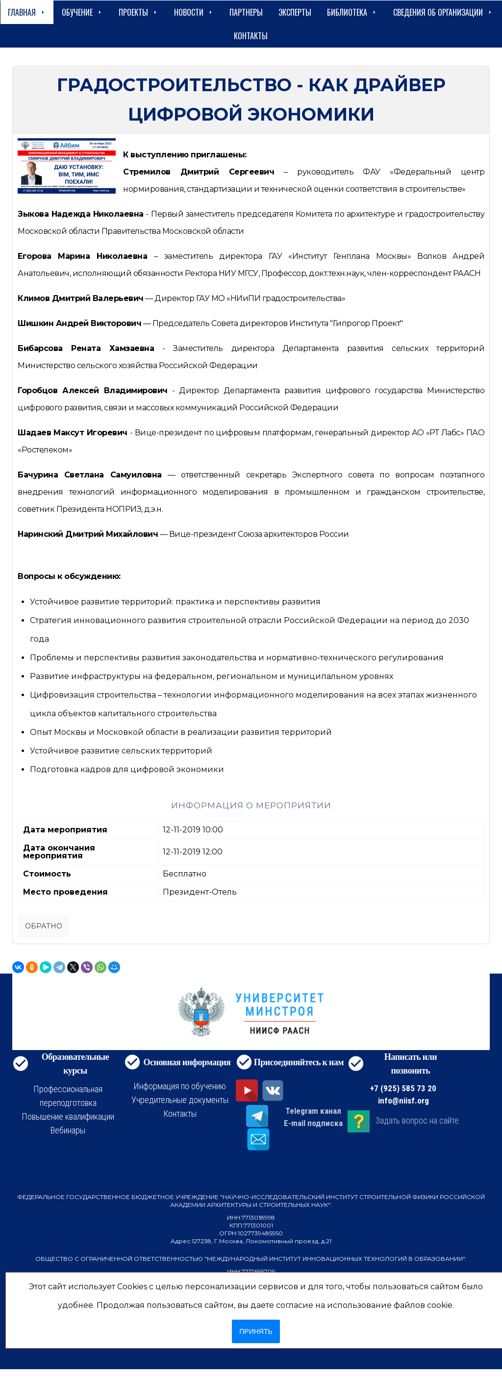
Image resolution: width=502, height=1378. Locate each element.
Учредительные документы (179, 1100)
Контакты (251, 36)
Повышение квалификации (68, 1116)
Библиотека (352, 12)
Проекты (138, 12)
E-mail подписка (313, 1123)
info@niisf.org (403, 1100)
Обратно (43, 926)
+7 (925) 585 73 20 (403, 1088)
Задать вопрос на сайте (417, 1120)
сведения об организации (443, 12)
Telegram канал (313, 1111)
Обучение (82, 12)
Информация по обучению (179, 1086)
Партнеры (246, 12)
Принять (255, 1331)
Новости (194, 12)
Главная (27, 12)
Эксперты (294, 12)
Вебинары (67, 1130)
